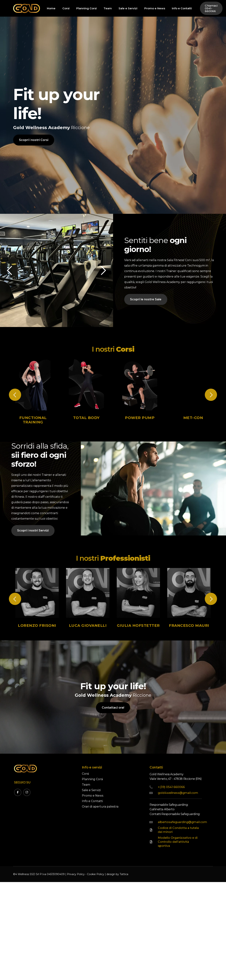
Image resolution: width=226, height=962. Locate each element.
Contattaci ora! (113, 712)
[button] (98, 270)
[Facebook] (17, 792)
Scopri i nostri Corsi (33, 140)
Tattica (124, 874)
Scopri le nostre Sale (145, 304)
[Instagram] (26, 792)
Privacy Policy (76, 874)
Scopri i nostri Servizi (33, 535)
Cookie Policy (95, 874)
